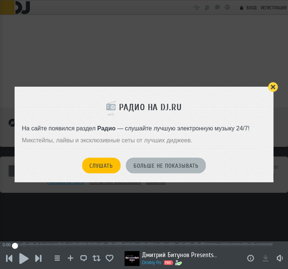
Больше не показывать (166, 166)
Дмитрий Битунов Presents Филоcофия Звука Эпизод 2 (180, 255)
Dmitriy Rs (152, 262)
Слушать (101, 166)
